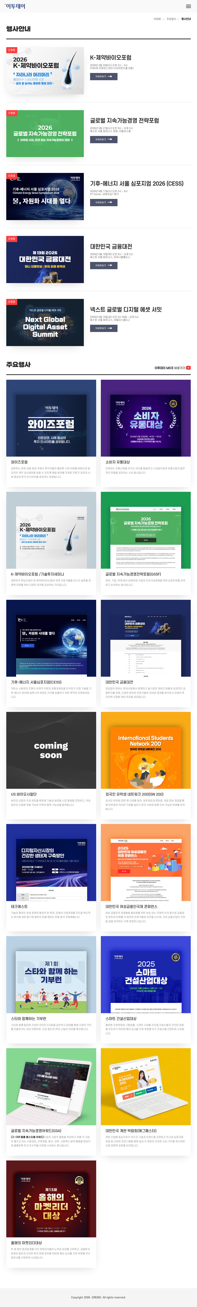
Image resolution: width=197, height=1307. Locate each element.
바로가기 (173, 368)
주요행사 (171, 19)
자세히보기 (103, 76)
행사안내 (186, 19)
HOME (157, 19)
